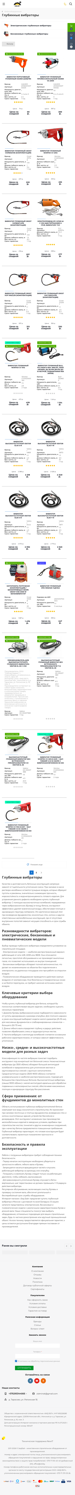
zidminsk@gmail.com (47, 1393)
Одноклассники (43, 1380)
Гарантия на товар (37, 1311)
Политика (37, 1282)
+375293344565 (17, 1393)
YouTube (36, 1380)
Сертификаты (37, 1289)
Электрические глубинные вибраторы (30, 25)
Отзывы (37, 1274)
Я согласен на (39, 1361)
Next (71, 1246)
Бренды (37, 1321)
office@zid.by (39, 1464)
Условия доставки (37, 1307)
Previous (67, 1246)
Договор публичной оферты (37, 1285)
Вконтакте (30, 1380)
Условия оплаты (37, 1303)
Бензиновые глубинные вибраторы (29, 34)
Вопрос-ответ (37, 1328)
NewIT (50, 1441)
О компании (37, 1271)
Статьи (37, 1325)
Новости (37, 1278)
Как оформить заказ (37, 1300)
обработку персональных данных (45, 1361)
